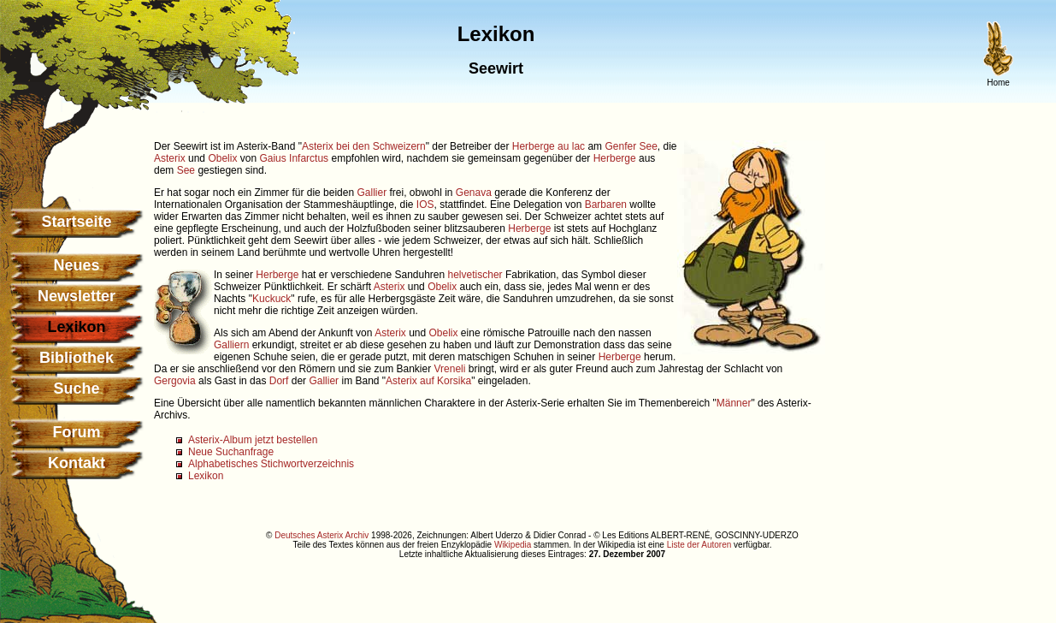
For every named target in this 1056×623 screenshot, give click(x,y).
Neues (76, 265)
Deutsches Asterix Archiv (321, 535)
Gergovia (175, 381)
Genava (474, 193)
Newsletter (76, 296)
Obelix (222, 158)
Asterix (170, 158)
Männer (734, 403)
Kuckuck (271, 299)
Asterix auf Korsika (428, 381)
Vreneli (450, 369)
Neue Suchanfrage (231, 452)
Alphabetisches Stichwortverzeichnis (271, 464)
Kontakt (76, 463)
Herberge (614, 158)
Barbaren (606, 205)
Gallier (371, 193)
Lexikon (205, 476)
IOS (425, 205)
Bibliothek (76, 357)
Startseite (76, 221)
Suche (76, 388)
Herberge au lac (548, 146)
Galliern (231, 345)
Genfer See (631, 146)
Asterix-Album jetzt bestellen (252, 440)
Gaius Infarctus (293, 158)
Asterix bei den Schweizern (364, 146)
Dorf (279, 381)
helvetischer (475, 275)
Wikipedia (512, 544)
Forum (77, 432)
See (186, 170)
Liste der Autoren (699, 544)
